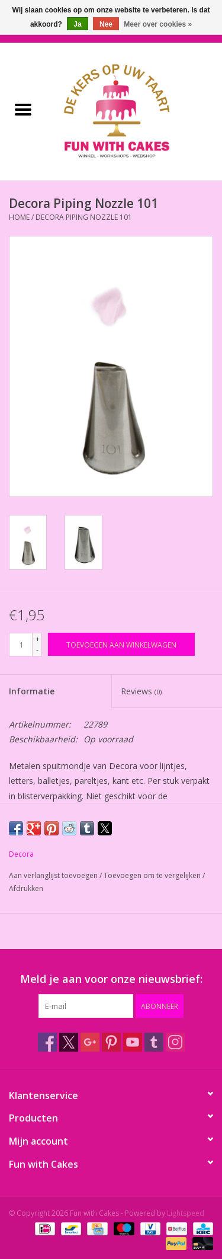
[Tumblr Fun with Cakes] (153, 1042)
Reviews (141, 691)
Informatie (31, 691)
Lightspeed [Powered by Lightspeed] (185, 1213)
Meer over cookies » (158, 24)
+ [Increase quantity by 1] (38, 639)
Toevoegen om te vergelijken (153, 875)
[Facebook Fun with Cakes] (47, 1042)
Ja (77, 24)
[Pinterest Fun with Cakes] (111, 1042)
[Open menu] (23, 109)
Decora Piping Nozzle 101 (84, 217)
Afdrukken (26, 888)
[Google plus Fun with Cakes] (90, 1042)
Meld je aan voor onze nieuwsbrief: (111, 979)
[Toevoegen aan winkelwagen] (121, 644)
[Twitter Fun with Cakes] (68, 1042)
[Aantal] (21, 644)
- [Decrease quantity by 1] (37, 650)
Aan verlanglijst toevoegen (54, 875)
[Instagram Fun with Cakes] (175, 1042)
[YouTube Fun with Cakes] (132, 1042)
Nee (105, 24)
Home (19, 217)
